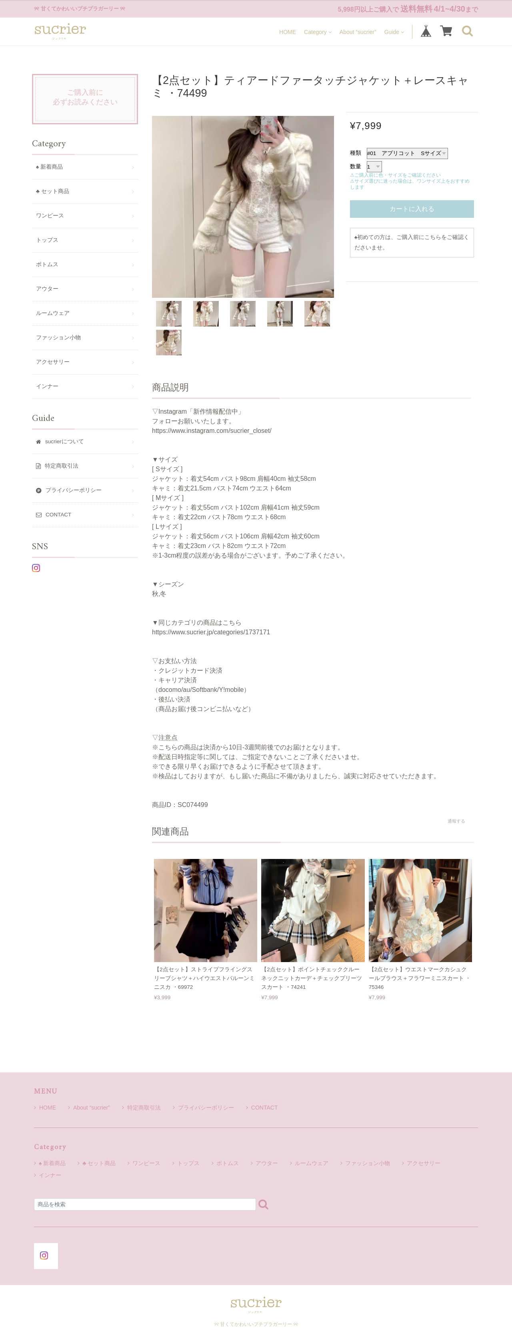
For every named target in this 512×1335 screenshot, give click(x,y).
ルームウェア (53, 313)
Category (318, 32)
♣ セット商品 (52, 191)
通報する (456, 821)
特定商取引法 (141, 1107)
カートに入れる (412, 208)
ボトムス (47, 264)
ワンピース (50, 216)
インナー (47, 386)
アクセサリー (53, 362)
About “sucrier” (358, 32)
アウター (47, 289)
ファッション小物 (58, 338)
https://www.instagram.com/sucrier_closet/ (212, 430)
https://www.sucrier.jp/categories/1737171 (211, 632)
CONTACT (262, 1107)
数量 (355, 166)
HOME (287, 32)
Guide (394, 32)
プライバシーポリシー (203, 1107)
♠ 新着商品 (49, 167)
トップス (47, 240)
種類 (355, 152)
